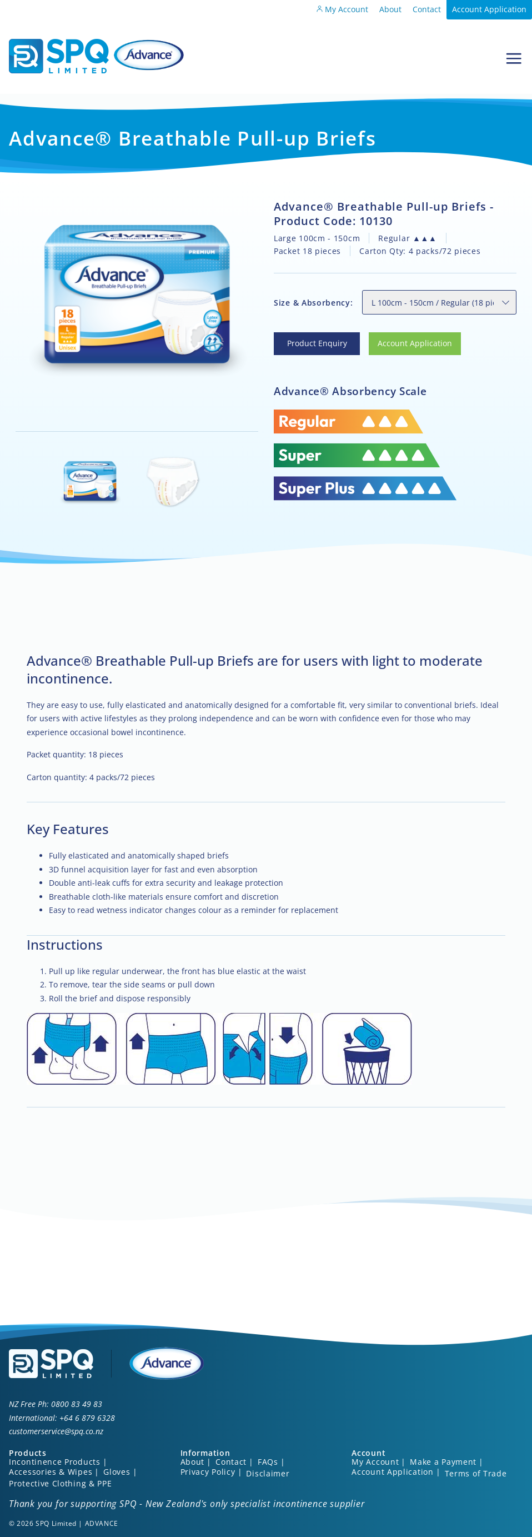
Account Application (489, 9)
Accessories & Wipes (50, 1471)
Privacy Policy (207, 1471)
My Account (342, 9)
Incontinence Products (55, 1461)
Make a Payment (443, 1461)
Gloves (116, 1471)
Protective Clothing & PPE (60, 1483)
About (390, 9)
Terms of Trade (476, 1473)
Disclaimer (267, 1473)
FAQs (268, 1461)
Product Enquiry (304, 338)
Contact (427, 9)
